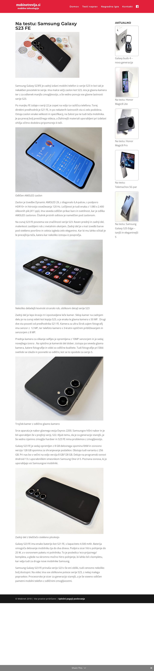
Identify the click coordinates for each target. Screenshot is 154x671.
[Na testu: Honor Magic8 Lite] (127, 82)
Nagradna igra (110, 7)
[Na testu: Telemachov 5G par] (127, 165)
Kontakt (127, 7)
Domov (74, 7)
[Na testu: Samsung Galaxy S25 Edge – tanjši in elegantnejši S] (127, 206)
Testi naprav (90, 7)
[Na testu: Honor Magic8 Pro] (127, 124)
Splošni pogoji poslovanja (71, 598)
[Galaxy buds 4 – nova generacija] (127, 41)
